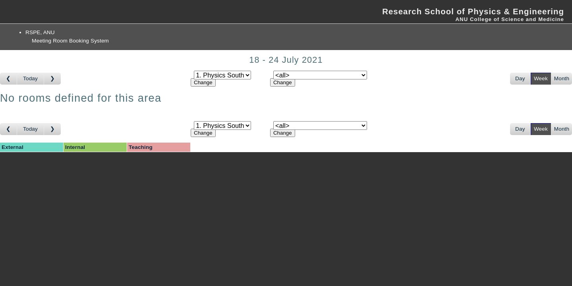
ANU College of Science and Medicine (509, 19)
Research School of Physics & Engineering (473, 11)
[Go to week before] (8, 79)
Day (520, 78)
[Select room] (320, 75)
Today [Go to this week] (30, 78)
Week (541, 78)
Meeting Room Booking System (70, 41)
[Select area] (222, 75)
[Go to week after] (52, 79)
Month (561, 78)
